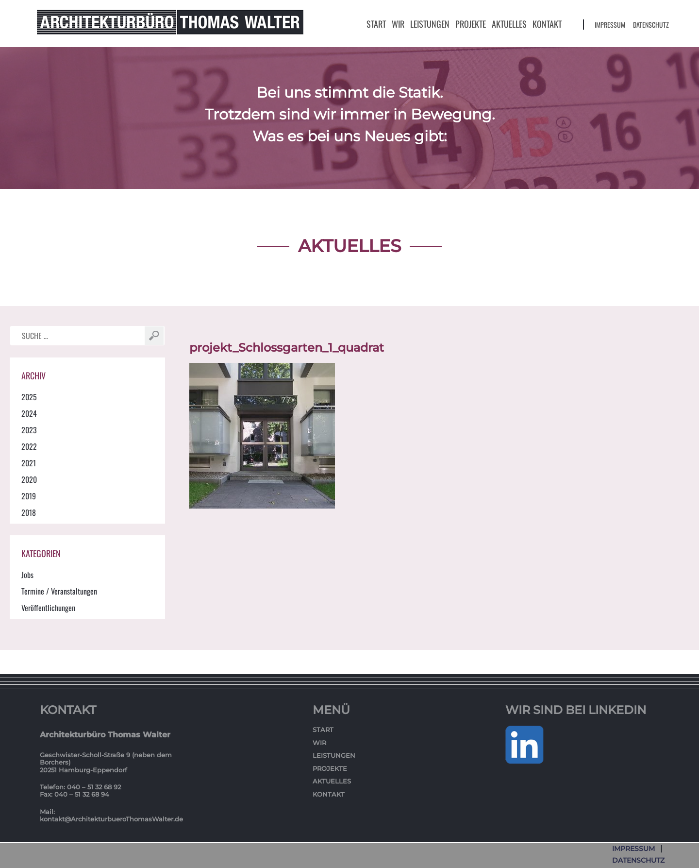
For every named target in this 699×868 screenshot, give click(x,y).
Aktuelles (509, 23)
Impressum (610, 24)
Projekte (470, 23)
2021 (28, 463)
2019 (28, 496)
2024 (29, 413)
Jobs (27, 574)
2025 (29, 397)
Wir (398, 23)
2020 (29, 479)
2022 (29, 446)
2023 (29, 430)
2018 (28, 512)
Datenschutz (651, 24)
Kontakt (547, 23)
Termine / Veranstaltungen (59, 591)
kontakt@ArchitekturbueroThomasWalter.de (111, 819)
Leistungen (429, 23)
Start (376, 23)
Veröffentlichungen (48, 607)
